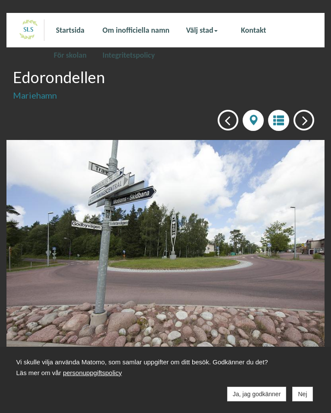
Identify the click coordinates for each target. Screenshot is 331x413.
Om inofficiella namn (136, 30)
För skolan (70, 54)
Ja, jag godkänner (257, 394)
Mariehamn (35, 95)
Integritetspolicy (129, 54)
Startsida (70, 30)
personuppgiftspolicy (92, 372)
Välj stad (202, 30)
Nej (302, 394)
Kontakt (253, 30)
